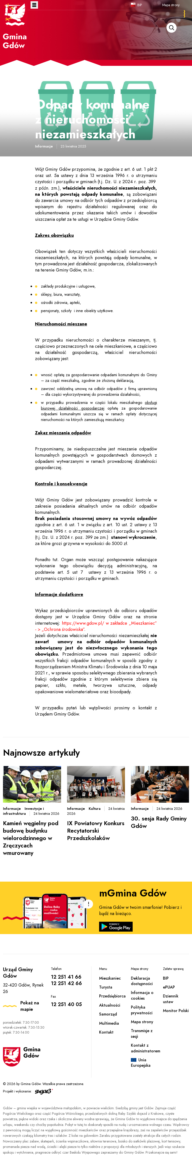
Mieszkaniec (110, 978)
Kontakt (106, 1032)
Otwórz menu (34, 5)
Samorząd (108, 1014)
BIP (139, 4)
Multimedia (109, 1023)
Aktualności (109, 1005)
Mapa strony (171, 4)
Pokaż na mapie (29, 1006)
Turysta (105, 987)
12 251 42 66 (66, 983)
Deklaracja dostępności (142, 981)
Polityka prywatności (142, 1010)
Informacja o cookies (142, 995)
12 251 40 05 (66, 1004)
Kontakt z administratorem (145, 1048)
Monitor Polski (176, 1011)
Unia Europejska (141, 1062)
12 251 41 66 (66, 977)
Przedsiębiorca (112, 996)
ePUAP (169, 987)
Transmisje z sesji (142, 1033)
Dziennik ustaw (170, 998)
